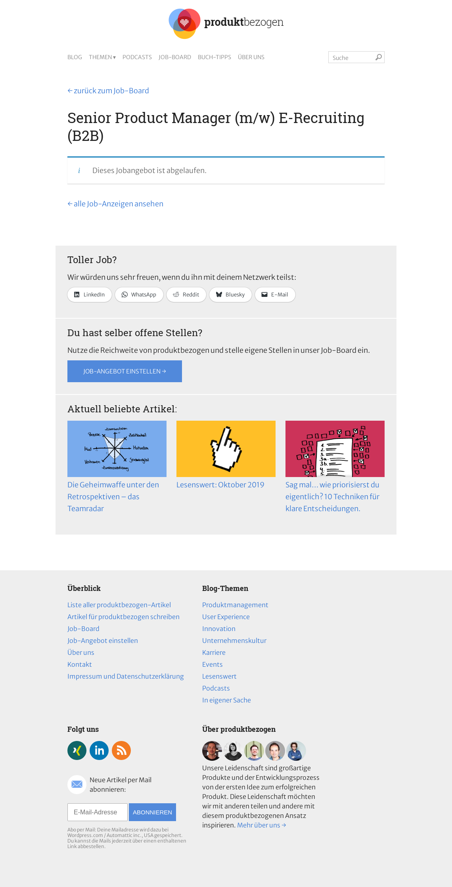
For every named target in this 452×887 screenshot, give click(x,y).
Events (212, 664)
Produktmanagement (235, 605)
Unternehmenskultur (234, 641)
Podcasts (137, 57)
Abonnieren (152, 812)
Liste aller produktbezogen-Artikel (119, 605)
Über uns (251, 57)
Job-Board (175, 57)
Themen (100, 57)
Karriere (214, 652)
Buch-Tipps (214, 57)
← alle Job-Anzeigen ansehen (115, 203)
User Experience (226, 617)
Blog (74, 57)
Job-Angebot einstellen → (124, 371)
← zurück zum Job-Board (108, 90)
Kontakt (79, 664)
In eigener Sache (226, 700)
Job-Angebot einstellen (102, 641)
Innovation (219, 629)
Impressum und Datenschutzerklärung (125, 676)
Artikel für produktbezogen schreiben (123, 617)
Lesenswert (219, 676)
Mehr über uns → (261, 825)
